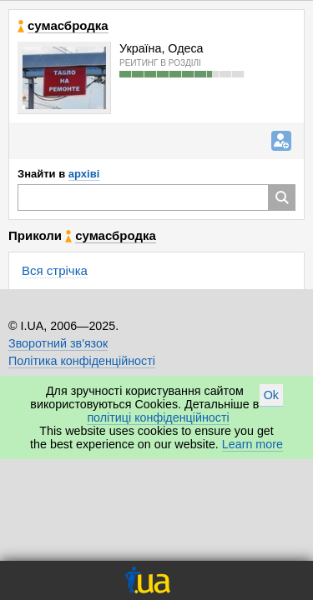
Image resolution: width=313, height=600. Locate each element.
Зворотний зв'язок (58, 343)
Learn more (252, 444)
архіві (83, 174)
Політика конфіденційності (81, 361)
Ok (271, 395)
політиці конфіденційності (158, 417)
